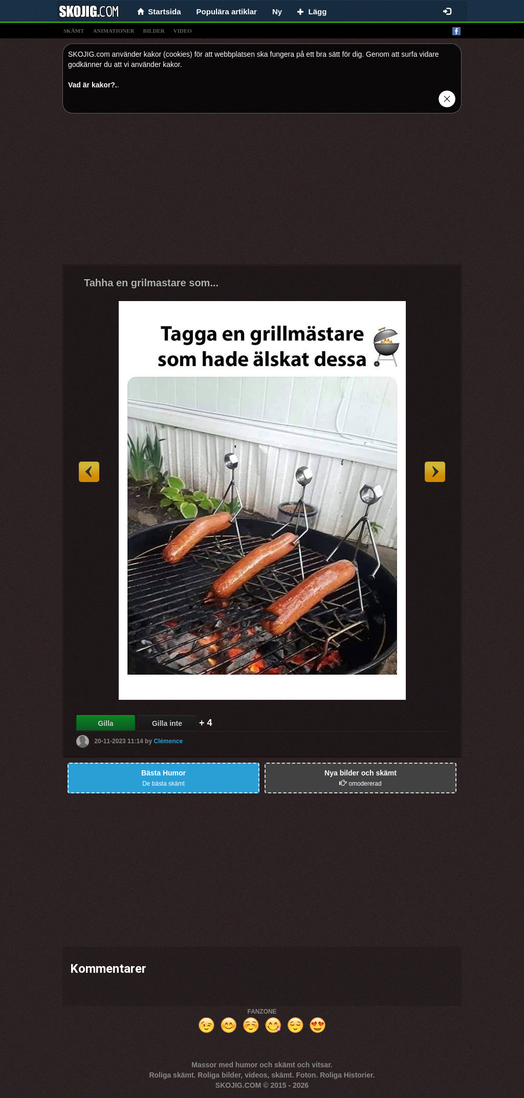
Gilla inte (167, 723)
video (182, 31)
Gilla (105, 723)
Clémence (168, 741)
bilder (154, 31)
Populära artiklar (226, 11)
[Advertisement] (262, 192)
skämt (73, 31)
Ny (277, 11)
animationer (113, 31)
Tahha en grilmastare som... (151, 282)
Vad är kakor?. (92, 85)
